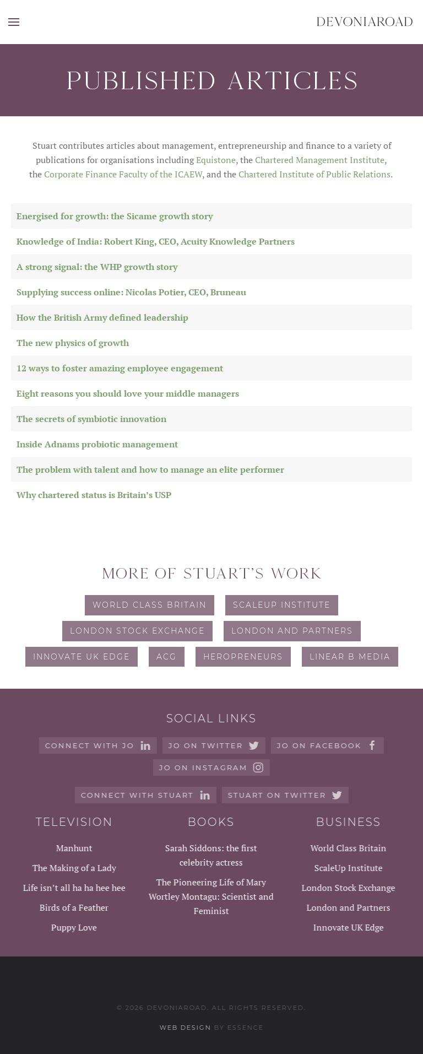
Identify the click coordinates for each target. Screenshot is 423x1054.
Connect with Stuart (144, 795)
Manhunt (73, 848)
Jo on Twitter (212, 745)
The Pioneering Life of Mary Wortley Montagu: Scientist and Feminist (210, 896)
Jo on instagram (210, 767)
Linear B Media (350, 657)
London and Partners (292, 631)
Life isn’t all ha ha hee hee (73, 888)
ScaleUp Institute (281, 605)
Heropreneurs (243, 657)
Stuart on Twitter (283, 795)
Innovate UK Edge (81, 657)
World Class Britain (150, 605)
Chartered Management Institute (319, 160)
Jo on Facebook (326, 745)
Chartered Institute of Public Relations (314, 174)
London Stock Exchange (137, 631)
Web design (184, 1027)
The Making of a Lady (73, 868)
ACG (166, 657)
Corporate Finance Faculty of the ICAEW (123, 174)
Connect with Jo (97, 745)
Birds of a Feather (73, 907)
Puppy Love (73, 927)
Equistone (216, 160)
